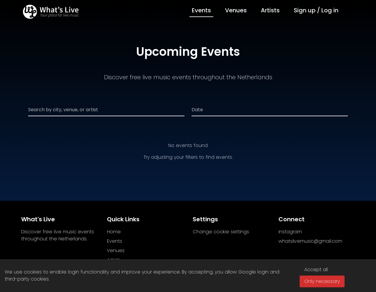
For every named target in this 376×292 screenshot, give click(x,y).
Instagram (290, 231)
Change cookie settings (221, 231)
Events (201, 10)
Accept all (316, 269)
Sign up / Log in (316, 10)
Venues (236, 10)
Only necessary (322, 281)
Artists (270, 10)
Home (114, 231)
